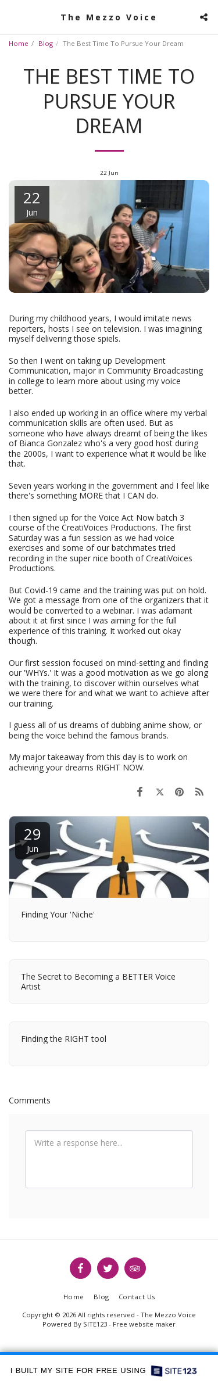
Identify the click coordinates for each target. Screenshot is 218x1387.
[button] (13, 16)
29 (32, 838)
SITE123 (95, 1324)
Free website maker (144, 1324)
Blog (45, 43)
